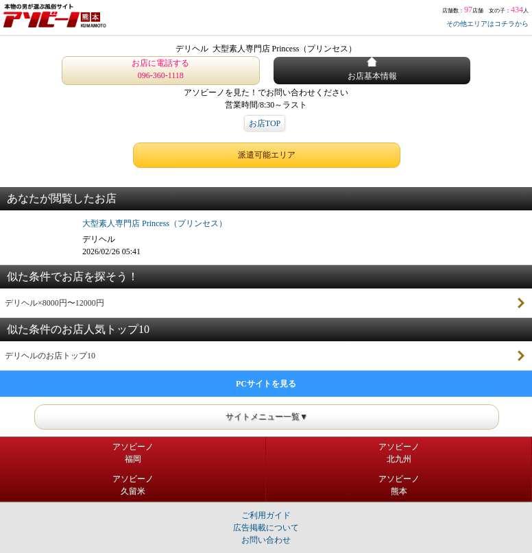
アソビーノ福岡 (133, 453)
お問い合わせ (266, 540)
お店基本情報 (372, 69)
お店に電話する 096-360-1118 (160, 69)
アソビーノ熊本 (399, 485)
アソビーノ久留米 (133, 485)
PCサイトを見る (266, 384)
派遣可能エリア (266, 155)
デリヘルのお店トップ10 (50, 355)
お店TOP (264, 123)
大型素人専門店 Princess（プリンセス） (154, 223)
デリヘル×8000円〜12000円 (54, 303)
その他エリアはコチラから (487, 23)
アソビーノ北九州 (399, 453)
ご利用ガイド (266, 515)
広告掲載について (266, 527)
